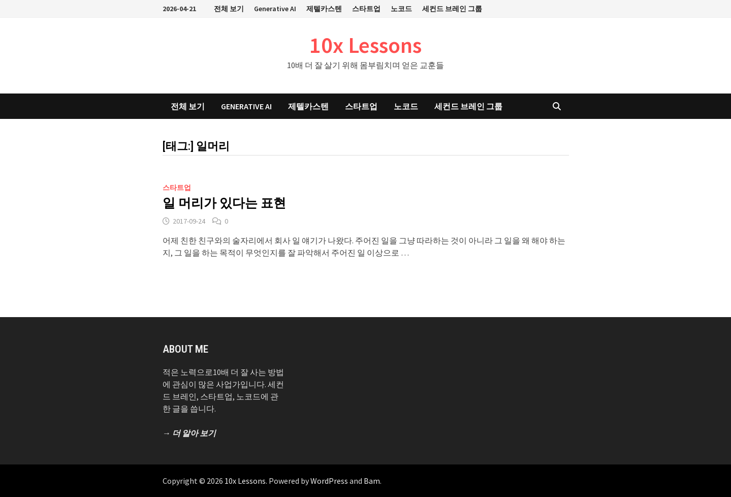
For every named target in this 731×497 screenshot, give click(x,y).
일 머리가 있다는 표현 (224, 203)
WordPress (329, 481)
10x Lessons (365, 45)
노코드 (401, 8)
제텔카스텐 (324, 8)
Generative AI (275, 8)
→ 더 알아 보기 (189, 433)
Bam (372, 481)
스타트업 (366, 8)
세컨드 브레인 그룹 (452, 8)
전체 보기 (229, 8)
